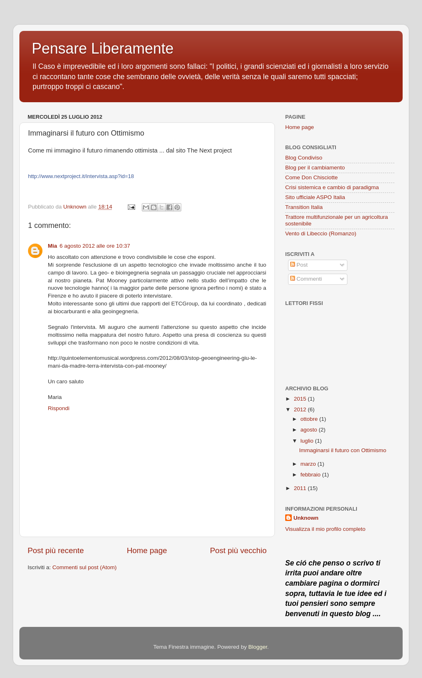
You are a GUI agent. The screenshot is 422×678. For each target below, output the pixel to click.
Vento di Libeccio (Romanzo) (320, 233)
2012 (301, 409)
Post (299, 265)
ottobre (309, 419)
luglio (307, 441)
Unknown (306, 518)
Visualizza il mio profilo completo (325, 529)
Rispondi (59, 408)
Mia (52, 246)
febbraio (311, 475)
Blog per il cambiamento (315, 167)
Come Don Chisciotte (311, 177)
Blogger (257, 647)
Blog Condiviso (303, 158)
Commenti (306, 279)
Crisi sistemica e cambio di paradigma (332, 187)
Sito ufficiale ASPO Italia (315, 197)
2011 (301, 488)
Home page (147, 550)
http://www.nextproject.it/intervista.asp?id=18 (81, 176)
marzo (308, 464)
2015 (301, 399)
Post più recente (56, 550)
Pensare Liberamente (102, 48)
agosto (309, 430)
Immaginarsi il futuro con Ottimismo (343, 450)
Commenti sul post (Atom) (84, 567)
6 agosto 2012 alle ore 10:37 (95, 246)
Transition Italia (304, 207)
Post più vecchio (238, 550)
